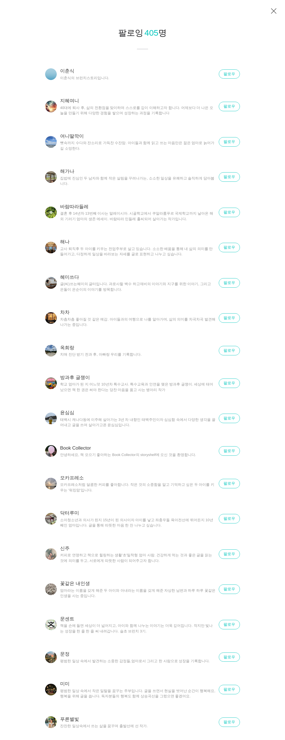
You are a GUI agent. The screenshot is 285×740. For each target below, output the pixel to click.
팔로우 (229, 74)
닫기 (274, 11)
